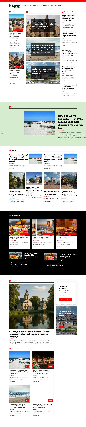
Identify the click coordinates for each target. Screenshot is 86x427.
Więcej (61, 327)
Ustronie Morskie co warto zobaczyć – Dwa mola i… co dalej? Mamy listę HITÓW (43, 47)
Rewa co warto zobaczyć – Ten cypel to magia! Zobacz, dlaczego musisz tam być (69, 34)
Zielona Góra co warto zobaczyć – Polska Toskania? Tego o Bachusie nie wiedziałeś (34, 189)
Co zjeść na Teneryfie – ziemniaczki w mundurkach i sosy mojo (19, 238)
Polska (51, 5)
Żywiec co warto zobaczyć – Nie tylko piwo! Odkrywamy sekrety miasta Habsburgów (69, 87)
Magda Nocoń (40, 28)
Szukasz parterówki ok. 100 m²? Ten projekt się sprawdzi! (41, 71)
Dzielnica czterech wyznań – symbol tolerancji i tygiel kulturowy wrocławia (42, 24)
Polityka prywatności (15, 0)
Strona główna (4, 0)
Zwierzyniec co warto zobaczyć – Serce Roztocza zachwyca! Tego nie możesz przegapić (17, 193)
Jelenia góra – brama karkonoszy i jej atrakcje (16, 72)
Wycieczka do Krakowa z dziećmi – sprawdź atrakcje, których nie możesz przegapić (69, 18)
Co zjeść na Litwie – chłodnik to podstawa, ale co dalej (64, 238)
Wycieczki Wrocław (45, 5)
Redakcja (9, 0)
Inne (50, 75)
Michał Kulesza (41, 52)
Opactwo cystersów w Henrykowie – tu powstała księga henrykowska (16, 36)
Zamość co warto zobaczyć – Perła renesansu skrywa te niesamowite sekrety (51, 192)
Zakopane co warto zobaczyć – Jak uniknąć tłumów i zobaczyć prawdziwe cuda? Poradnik (69, 193)
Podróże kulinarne (58, 5)
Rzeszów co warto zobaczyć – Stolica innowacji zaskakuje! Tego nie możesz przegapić (69, 52)
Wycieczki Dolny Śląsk (34, 5)
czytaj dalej (12, 47)
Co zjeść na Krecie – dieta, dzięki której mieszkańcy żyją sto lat (42, 238)
